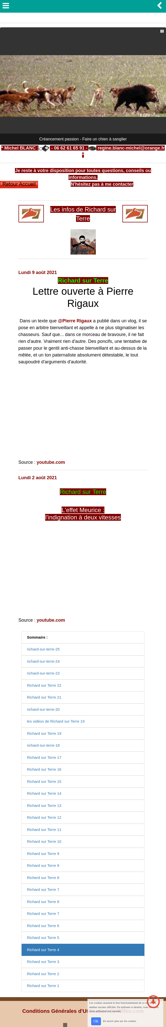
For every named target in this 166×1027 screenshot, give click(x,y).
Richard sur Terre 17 (44, 757)
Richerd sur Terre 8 (43, 877)
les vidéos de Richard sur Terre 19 (55, 721)
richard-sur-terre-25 (43, 649)
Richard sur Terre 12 (44, 817)
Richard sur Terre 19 (44, 733)
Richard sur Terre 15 (44, 781)
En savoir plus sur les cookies (119, 1020)
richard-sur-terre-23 (43, 673)
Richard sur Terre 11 (44, 829)
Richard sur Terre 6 (43, 926)
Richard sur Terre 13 (44, 805)
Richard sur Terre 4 (43, 950)
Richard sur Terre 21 (44, 697)
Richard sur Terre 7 (43, 889)
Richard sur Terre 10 (44, 841)
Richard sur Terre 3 (43, 961)
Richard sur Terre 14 (44, 793)
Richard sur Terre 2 (43, 974)
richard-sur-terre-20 (43, 709)
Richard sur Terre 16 (44, 769)
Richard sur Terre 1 (43, 985)
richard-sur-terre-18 (43, 745)
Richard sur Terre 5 (43, 937)
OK (96, 1021)
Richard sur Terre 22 (44, 685)
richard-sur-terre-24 (43, 661)
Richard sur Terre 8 (43, 901)
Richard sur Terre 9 (43, 853)
